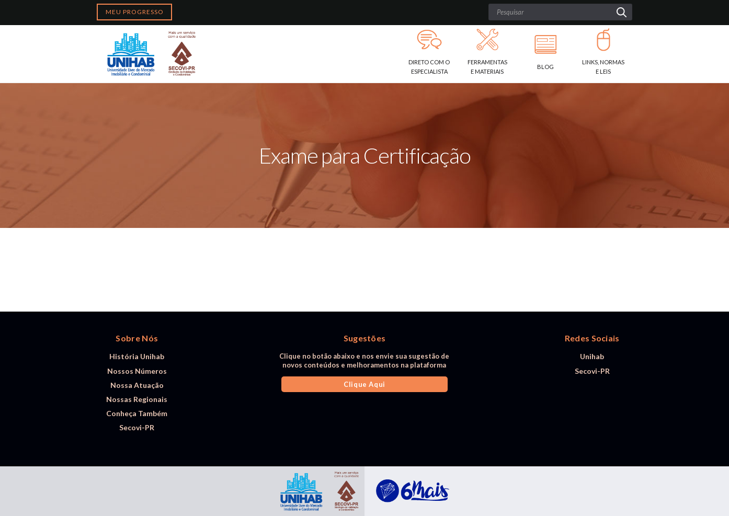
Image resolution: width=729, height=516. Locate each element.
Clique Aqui (364, 384)
